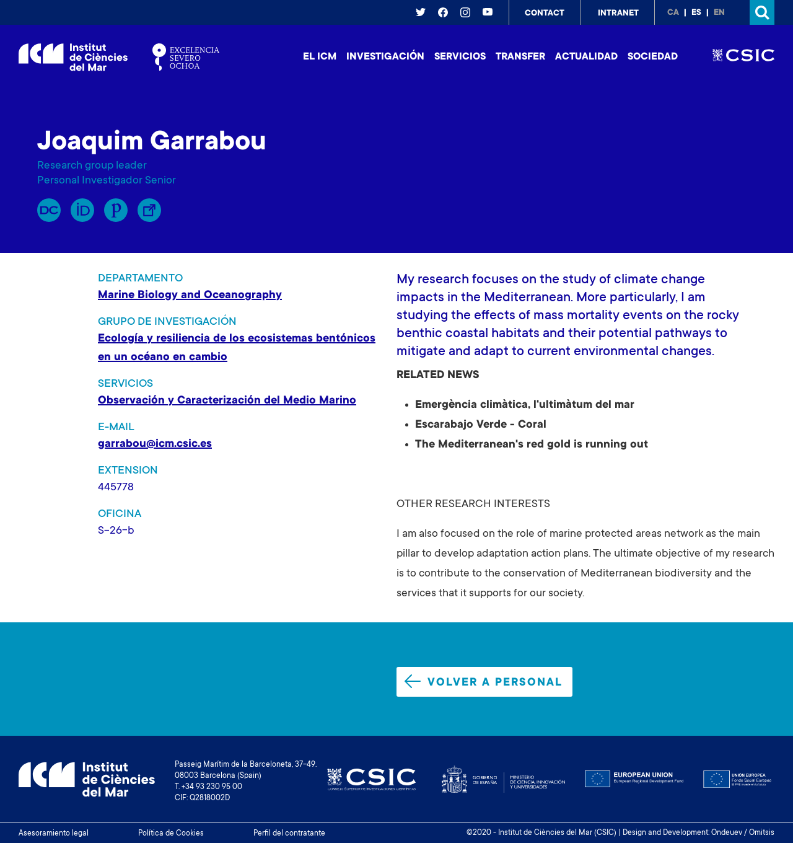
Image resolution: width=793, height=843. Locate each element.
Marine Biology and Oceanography (190, 295)
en (719, 13)
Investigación (385, 57)
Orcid (82, 210)
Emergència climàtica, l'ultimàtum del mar (524, 405)
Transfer (520, 57)
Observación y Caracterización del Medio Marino (227, 401)
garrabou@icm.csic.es (155, 444)
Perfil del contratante (289, 833)
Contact (544, 14)
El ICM (319, 57)
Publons (116, 210)
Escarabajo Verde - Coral (480, 425)
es (696, 13)
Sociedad (653, 57)
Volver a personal (484, 681)
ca (673, 13)
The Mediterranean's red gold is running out (531, 445)
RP (49, 210)
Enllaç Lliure (149, 210)
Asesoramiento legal (54, 833)
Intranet (618, 14)
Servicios (460, 57)
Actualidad (586, 57)
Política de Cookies (171, 833)
